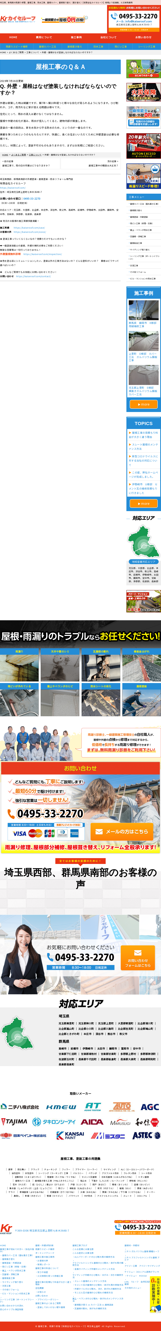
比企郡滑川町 (145, 1023)
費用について (44, 37)
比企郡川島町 (106, 1029)
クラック (35, 1169)
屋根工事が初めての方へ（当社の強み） (17, 1250)
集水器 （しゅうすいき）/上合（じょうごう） (31, 1188)
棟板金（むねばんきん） (81, 1188)
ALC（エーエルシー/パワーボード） (138, 1169)
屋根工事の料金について (47, 1268)
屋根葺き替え (74, 46)
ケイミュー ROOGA (137, 1276)
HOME (13, 37)
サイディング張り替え (140, 249)
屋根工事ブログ (79, 1245)
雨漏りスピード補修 (17, 46)
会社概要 (39, 1288)
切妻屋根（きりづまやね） (62, 1192)
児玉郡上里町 (106, 1023)
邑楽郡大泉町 (128, 1059)
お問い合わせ (41, 1296)
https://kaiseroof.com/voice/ (30, 231)
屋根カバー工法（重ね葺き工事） (145, 203)
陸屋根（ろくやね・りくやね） (62, 1176)
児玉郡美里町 (66, 1023)
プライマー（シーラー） (87, 1169)
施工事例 (76, 37)
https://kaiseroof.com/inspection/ (42, 254)
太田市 (101, 1048)
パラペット (74, 1195)
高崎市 (63, 1048)
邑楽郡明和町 (148, 1059)
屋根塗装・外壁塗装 (139, 216)
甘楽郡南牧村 (89, 1054)
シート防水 (146, 1173)
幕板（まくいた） (120, 1184)
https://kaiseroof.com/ (12, 187)
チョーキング (50, 1169)
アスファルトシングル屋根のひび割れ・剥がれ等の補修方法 (97, 1264)
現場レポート (43, 1264)
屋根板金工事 (136, 243)
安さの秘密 (42, 1272)
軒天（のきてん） (106, 1188)
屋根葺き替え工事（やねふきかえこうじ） (55, 1180)
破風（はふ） (125, 1188)
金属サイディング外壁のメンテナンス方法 (95, 1269)
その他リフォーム (138, 272)
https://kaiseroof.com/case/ (29, 227)
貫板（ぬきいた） (145, 1188)
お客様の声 (42, 1261)
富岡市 (125, 1048)
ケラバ (11, 1192)
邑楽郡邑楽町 (66, 1064)
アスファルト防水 (110, 1173)
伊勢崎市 (88, 1048)
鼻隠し (17, 1195)
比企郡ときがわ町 (69, 1034)
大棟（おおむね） (88, 1192)
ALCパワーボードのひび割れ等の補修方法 (94, 1257)
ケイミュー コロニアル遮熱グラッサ (142, 1272)
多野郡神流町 (148, 1054)
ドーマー (151, 1192)
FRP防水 (88, 1195)
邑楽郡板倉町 (108, 1059)
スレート (127, 1195)
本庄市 (88, 1034)
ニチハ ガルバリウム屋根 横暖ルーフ (142, 1251)
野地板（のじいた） (139, 1180)
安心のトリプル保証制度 (11, 1309)
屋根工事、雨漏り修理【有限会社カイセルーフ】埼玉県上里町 (69, 1326)
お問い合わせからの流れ (11, 1306)
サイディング (109, 1169)
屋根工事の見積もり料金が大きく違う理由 (53, 1283)
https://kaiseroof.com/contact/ (33, 276)
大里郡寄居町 (125, 1023)
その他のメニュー (133, 1288)
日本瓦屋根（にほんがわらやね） (117, 1176)
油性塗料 (16, 1173)
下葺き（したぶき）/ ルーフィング (108, 1180)
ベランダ (93, 1173)
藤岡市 (113, 1048)
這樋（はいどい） (142, 1184)
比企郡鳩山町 (145, 1029)
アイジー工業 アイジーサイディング (142, 1266)
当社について (108, 37)
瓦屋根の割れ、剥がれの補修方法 (90, 1308)
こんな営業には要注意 (83, 1249)
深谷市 (99, 1034)
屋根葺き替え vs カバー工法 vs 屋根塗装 (94, 1305)
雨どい (61, 1188)
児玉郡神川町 (86, 1023)
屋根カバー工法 (47, 46)
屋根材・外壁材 (132, 1245)
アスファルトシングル (107, 1195)
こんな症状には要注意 (83, 1253)
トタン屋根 (143, 1176)
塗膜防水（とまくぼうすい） (28, 1176)
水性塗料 (29, 1173)
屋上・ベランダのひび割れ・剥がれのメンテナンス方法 (97, 1299)
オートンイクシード (45, 1253)
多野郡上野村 (128, 1054)
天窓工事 (134, 265)
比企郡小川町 (86, 1029)
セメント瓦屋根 (89, 1176)
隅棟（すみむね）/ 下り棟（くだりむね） (122, 1192)
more (145, 404)
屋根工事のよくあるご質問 (48, 1303)
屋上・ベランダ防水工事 (141, 229)
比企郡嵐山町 (66, 1029)
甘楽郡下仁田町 (68, 1054)
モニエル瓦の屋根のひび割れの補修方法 (94, 1293)
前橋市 (74, 1048)
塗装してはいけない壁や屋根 (51, 1307)
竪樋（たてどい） (55, 1195)
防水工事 (98, 46)
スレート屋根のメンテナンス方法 (90, 1281)
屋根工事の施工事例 (45, 1257)
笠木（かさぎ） (20, 1184)
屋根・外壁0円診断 (44, 1245)
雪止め (83, 1180)
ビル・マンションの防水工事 (143, 278)
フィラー (66, 1169)
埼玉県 (64, 1015)
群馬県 (64, 1041)
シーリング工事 (146, 46)
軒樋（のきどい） (33, 1195)
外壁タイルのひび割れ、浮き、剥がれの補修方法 (98, 1289)
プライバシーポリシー (48, 1299)
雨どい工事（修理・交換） (142, 223)
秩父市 (123, 1034)
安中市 (137, 1048)
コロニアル (142, 1195)
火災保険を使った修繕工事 (50, 1276)
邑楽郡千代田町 (87, 1059)
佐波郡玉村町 (66, 1059)
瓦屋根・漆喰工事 (138, 236)
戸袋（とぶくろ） (79, 1184)
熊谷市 (111, 1034)
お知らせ (41, 1292)
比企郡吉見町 (125, 1029)
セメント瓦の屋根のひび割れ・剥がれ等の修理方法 (99, 1285)
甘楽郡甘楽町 (108, 1054)
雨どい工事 (121, 46)
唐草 (10, 1169)
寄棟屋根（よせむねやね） (32, 1192)
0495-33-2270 (31, 198)
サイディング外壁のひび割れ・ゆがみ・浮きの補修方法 (97, 1276)
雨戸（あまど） (99, 1184)
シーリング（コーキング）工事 (53, 1173)
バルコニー (78, 1173)
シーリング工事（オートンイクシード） (144, 257)
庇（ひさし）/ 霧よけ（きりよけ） (49, 1184)
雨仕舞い (21, 1169)
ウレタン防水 (130, 1173)
